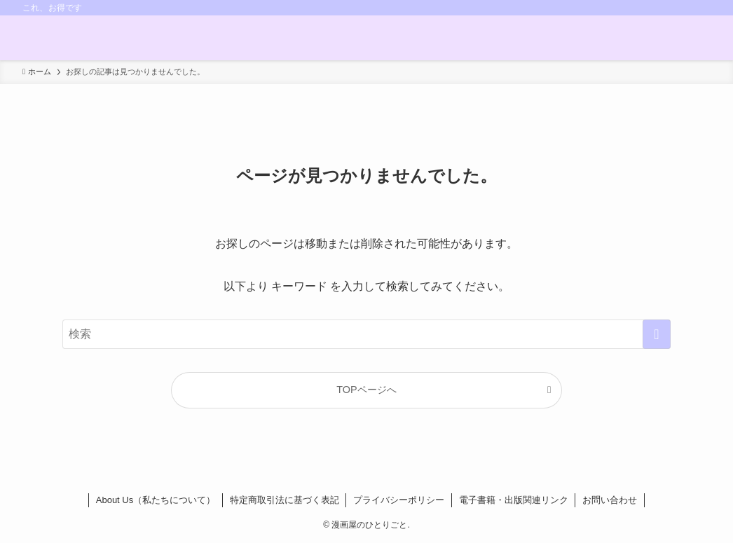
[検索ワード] (366, 334)
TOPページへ (366, 389)
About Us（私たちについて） (155, 500)
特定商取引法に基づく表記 (284, 500)
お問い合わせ (609, 500)
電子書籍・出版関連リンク (513, 500)
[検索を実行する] (657, 334)
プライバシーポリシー (398, 500)
